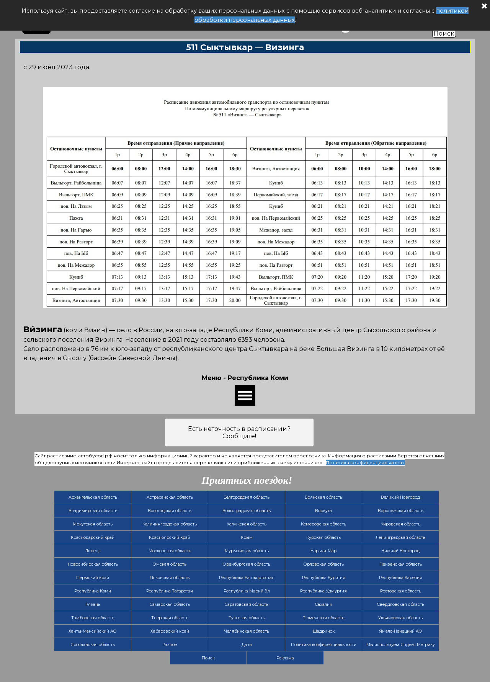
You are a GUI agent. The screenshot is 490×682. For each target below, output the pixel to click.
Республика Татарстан (169, 591)
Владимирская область (93, 510)
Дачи (247, 644)
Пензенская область (400, 564)
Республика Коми (92, 591)
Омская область (169, 564)
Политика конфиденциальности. (365, 462)
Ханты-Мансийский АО (93, 631)
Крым (247, 537)
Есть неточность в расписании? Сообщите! (239, 432)
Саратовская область (246, 604)
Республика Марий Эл (247, 591)
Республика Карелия (400, 577)
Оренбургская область (246, 564)
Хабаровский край (169, 631)
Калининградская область (169, 524)
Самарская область (170, 604)
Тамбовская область (92, 617)
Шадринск (324, 631)
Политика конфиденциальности (323, 644)
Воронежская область (400, 510)
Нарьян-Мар (323, 550)
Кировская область (400, 524)
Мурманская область (247, 550)
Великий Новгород (400, 497)
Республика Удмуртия (323, 591)
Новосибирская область (93, 564)
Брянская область (323, 497)
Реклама (285, 658)
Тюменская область (323, 617)
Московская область (170, 550)
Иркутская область (93, 524)
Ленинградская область (400, 537)
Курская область (323, 537)
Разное (169, 644)
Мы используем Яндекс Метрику (400, 644)
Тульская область (247, 617)
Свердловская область (400, 604)
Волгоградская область (246, 510)
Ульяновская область (400, 617)
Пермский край (92, 577)
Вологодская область (169, 510)
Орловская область (324, 564)
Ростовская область (400, 591)
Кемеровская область (323, 524)
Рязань (92, 604)
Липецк (93, 550)
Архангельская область (93, 497)
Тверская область (169, 617)
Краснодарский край (92, 537)
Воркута (323, 510)
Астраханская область (170, 497)
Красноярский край (169, 537)
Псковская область (169, 577)
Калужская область (246, 524)
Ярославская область (92, 644)
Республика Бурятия (323, 577)
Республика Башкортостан (246, 577)
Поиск (444, 33)
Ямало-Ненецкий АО (400, 631)
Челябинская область (246, 631)
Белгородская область (247, 497)
